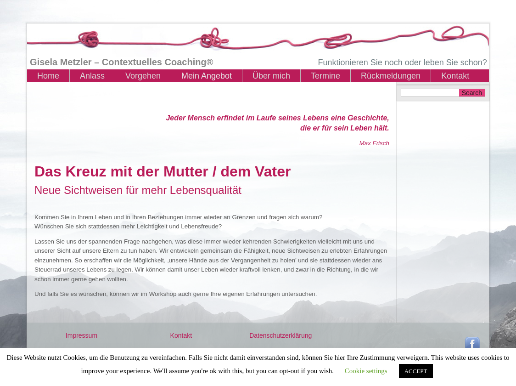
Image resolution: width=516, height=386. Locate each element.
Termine (325, 75)
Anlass (92, 75)
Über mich (271, 75)
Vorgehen (143, 75)
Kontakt (455, 75)
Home (48, 75)
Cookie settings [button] (366, 371)
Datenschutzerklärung (280, 335)
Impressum (81, 335)
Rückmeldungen (391, 75)
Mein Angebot (206, 75)
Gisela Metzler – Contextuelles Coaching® (121, 62)
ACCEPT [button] (415, 371)
